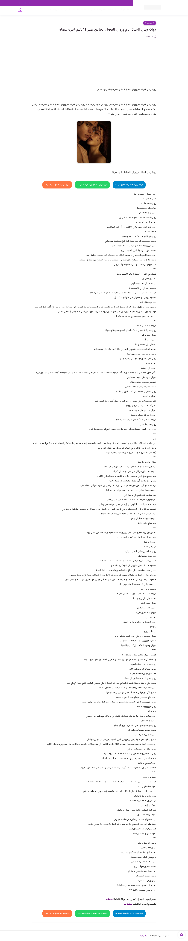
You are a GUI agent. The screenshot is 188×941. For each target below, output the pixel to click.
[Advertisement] (94, 57)
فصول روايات (149, 23)
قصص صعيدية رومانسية (59, 11)
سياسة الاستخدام (94, 3)
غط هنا (108, 899)
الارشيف (65, 3)
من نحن (106, 3)
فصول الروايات (124, 11)
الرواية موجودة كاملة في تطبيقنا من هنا (57, 184)
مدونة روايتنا (145, 936)
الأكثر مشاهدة (99, 11)
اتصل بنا (127, 3)
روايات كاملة (111, 11)
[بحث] (20, 11)
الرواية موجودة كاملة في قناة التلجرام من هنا (129, 184)
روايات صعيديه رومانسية (81, 11)
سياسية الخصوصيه (78, 3)
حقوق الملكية (116, 3)
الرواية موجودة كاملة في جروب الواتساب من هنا (92, 184)
